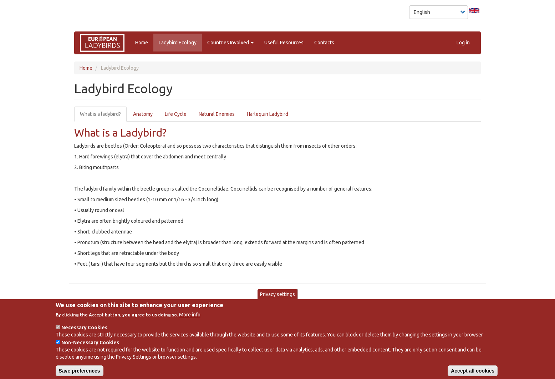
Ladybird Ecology (178, 42)
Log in (463, 42)
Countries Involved (230, 42)
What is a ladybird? (100, 114)
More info (189, 320)
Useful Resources (284, 42)
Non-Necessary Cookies (90, 348)
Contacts (324, 42)
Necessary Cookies (84, 333)
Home (141, 42)
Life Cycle (176, 114)
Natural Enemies (217, 114)
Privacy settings (277, 300)
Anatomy (143, 114)
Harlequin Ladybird (267, 114)
